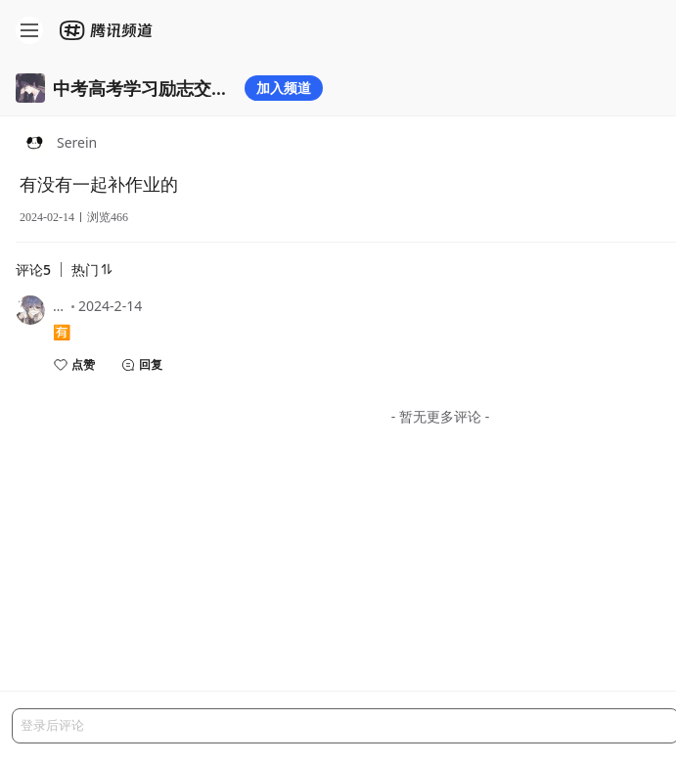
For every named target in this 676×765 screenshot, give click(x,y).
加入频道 (283, 87)
